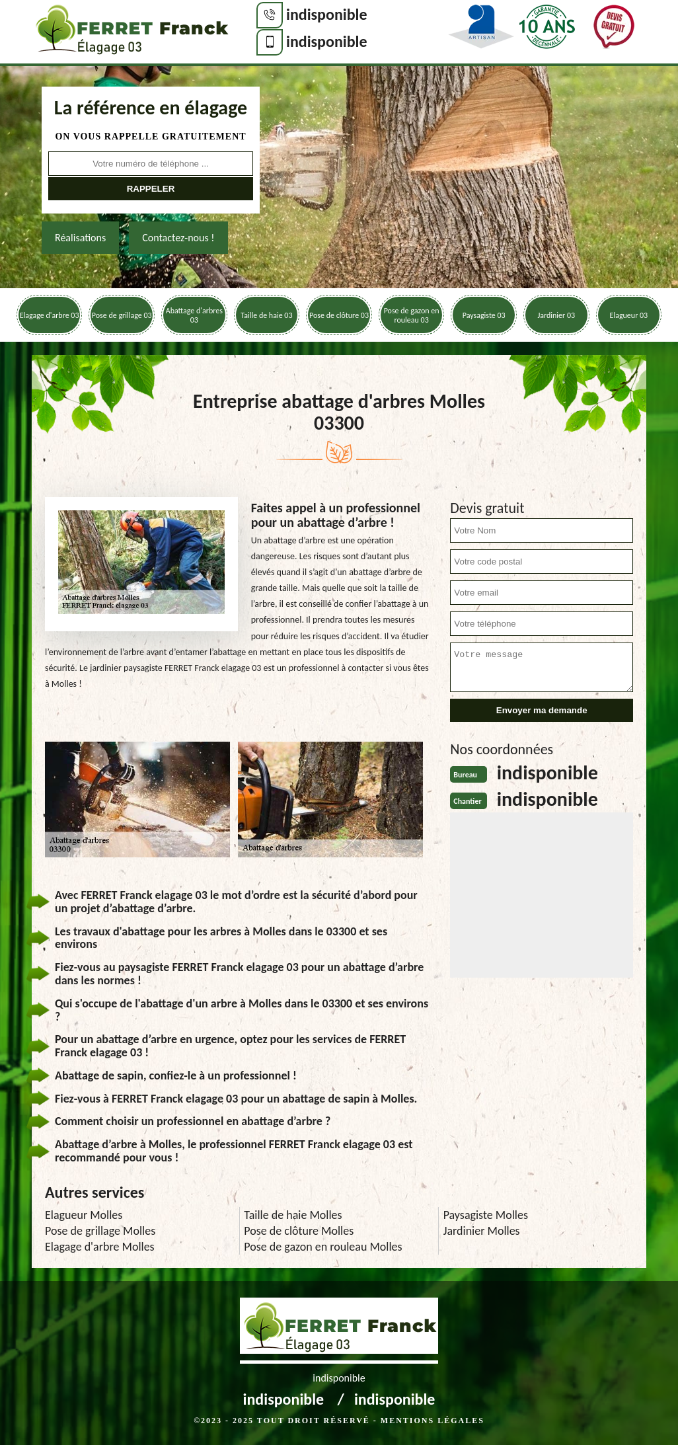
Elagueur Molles (83, 1215)
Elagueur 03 (629, 315)
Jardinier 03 (556, 315)
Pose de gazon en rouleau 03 (411, 315)
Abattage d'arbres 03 (194, 315)
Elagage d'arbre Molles (100, 1246)
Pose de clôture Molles (299, 1231)
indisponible (326, 14)
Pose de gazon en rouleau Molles (323, 1246)
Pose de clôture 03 (339, 315)
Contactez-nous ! (178, 237)
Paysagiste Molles (485, 1215)
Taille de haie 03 (266, 315)
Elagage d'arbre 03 (49, 315)
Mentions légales (432, 1420)
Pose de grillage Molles (100, 1231)
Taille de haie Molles (293, 1215)
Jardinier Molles (481, 1231)
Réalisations (80, 237)
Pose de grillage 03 (122, 315)
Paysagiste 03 (484, 315)
